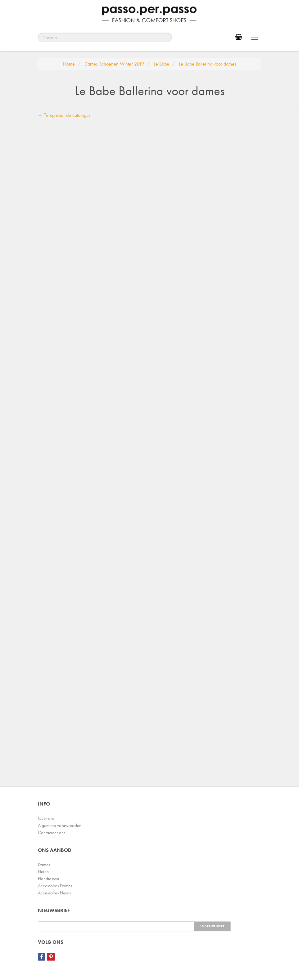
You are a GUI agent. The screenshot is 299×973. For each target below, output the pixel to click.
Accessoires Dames (55, 886)
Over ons (46, 818)
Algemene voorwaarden (59, 825)
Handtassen (48, 878)
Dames (44, 864)
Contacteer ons (51, 832)
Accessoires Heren (54, 893)
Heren (43, 871)
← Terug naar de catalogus (64, 115)
